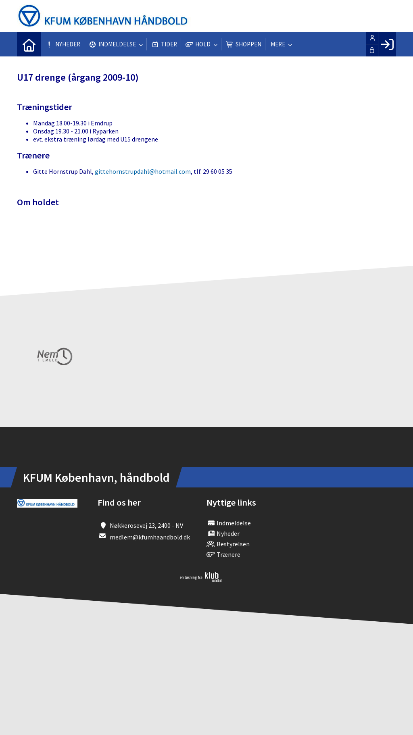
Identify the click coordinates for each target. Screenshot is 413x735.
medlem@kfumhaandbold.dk (150, 537)
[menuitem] (29, 44)
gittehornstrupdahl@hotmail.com (143, 171)
